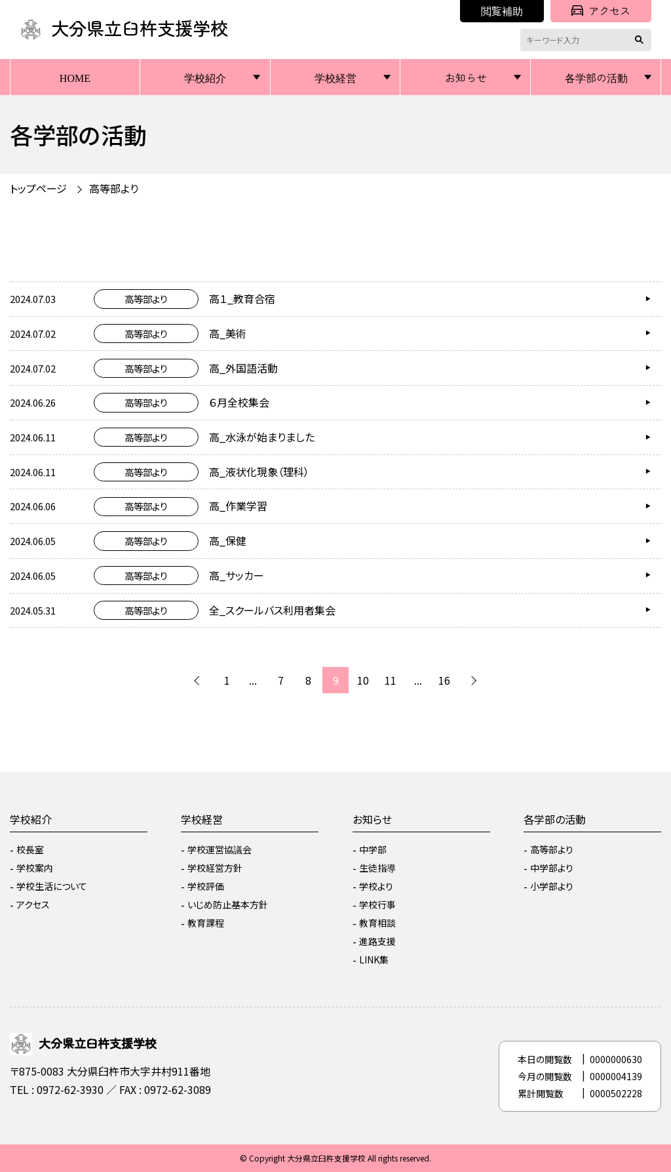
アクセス (600, 10)
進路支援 (377, 941)
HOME (75, 77)
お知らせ (466, 77)
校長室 (30, 849)
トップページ (38, 188)
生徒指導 (377, 867)
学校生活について (51, 886)
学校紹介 (205, 77)
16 (444, 680)
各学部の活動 (596, 77)
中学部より (551, 867)
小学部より (551, 886)
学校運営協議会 (219, 849)
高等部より (113, 188)
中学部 (373, 849)
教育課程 (205, 922)
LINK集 (374, 959)
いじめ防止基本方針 (227, 904)
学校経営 (335, 77)
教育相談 (377, 922)
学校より (376, 886)
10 (363, 680)
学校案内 (34, 867)
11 (390, 680)
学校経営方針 (214, 867)
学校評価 (205, 886)
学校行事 (377, 904)
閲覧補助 (502, 10)
